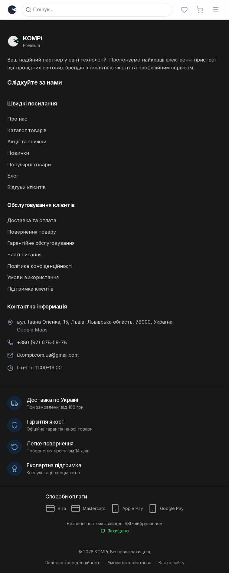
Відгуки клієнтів (26, 187)
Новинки (18, 153)
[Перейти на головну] (114, 41)
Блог (12, 176)
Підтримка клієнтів (30, 289)
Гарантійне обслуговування (40, 243)
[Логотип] (13, 10)
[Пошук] (97, 9)
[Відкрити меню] (216, 10)
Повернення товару (31, 232)
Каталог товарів (27, 130)
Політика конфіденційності (39, 266)
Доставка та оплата (31, 220)
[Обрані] (184, 10)
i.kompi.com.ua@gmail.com (48, 355)
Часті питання (24, 255)
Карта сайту (172, 562)
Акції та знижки (26, 141)
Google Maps (32, 330)
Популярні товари (29, 165)
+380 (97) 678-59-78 (42, 342)
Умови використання (33, 277)
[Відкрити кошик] (200, 10)
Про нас (17, 119)
